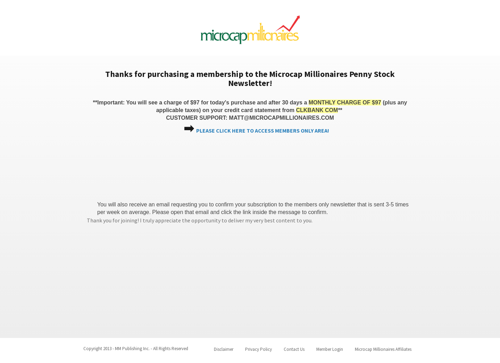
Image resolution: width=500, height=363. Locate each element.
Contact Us (294, 349)
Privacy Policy (258, 349)
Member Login (329, 349)
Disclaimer (223, 349)
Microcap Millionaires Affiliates (383, 349)
